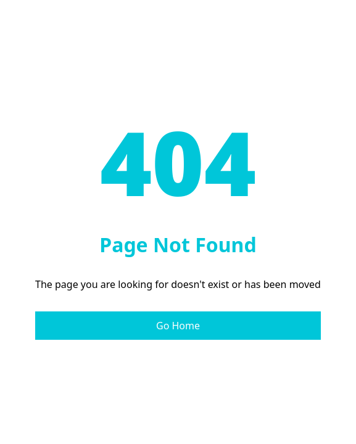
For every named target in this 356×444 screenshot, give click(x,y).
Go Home (178, 325)
